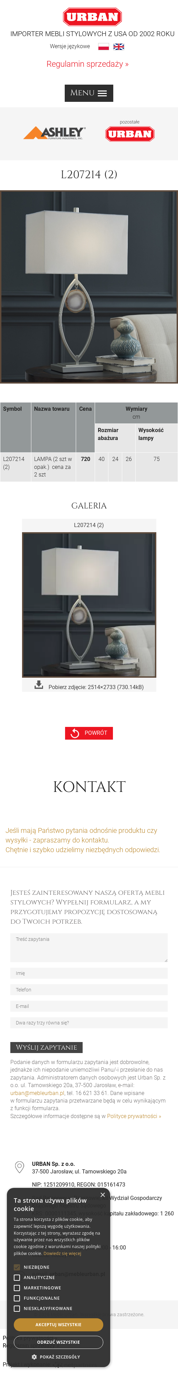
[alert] (58, 1277)
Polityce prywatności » (134, 1116)
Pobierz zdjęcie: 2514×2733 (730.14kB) (89, 685)
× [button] (102, 1195)
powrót (89, 733)
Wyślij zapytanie (46, 1047)
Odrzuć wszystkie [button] (58, 1342)
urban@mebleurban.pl (37, 1093)
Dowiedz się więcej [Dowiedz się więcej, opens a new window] (62, 1253)
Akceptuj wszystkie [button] (58, 1325)
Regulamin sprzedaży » (87, 64)
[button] (58, 1356)
